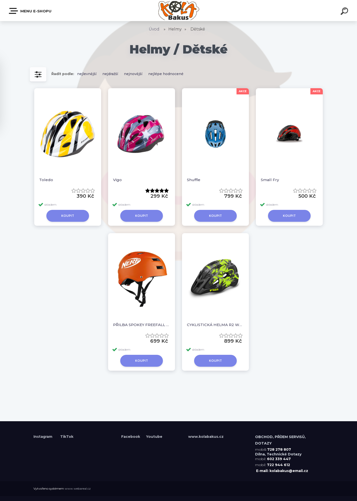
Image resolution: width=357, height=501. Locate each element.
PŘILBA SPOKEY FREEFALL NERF (141, 324)
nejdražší (110, 74)
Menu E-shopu (30, 11)
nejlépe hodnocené (165, 74)
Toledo (46, 179)
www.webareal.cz (78, 488)
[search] (345, 12)
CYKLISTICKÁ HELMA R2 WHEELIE (215, 324)
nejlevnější (86, 74)
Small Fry (270, 179)
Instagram (43, 436)
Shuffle (193, 179)
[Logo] (178, 10)
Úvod (154, 29)
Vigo (117, 179)
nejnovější (133, 74)
